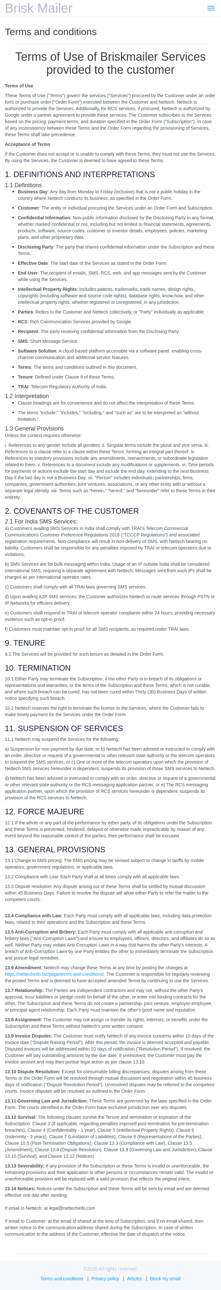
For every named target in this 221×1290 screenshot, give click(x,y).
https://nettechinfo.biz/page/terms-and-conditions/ (54, 974)
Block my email (165, 1278)
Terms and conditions (62, 1278)
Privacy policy (105, 1278)
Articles (134, 1278)
